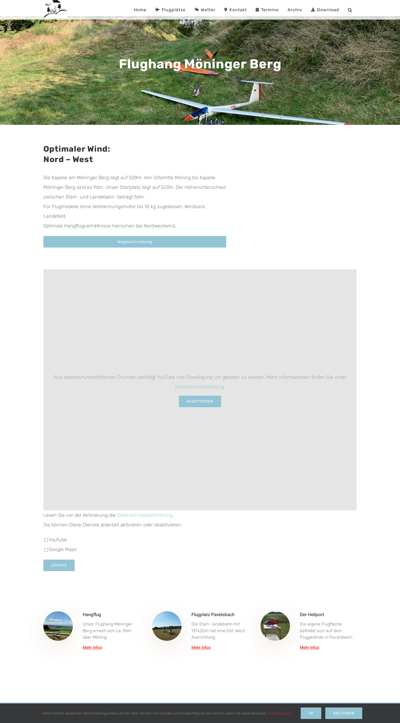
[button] (350, 10)
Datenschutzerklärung (199, 387)
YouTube (55, 540)
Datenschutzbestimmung (144, 515)
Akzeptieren (200, 401)
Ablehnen (343, 713)
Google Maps (60, 549)
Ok (311, 713)
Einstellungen (280, 713)
